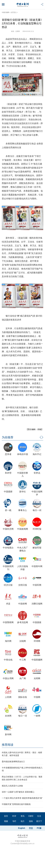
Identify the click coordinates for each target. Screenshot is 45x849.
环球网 (37, 641)
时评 (14, 816)
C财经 (30, 816)
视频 (6, 821)
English (21, 828)
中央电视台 (8, 547)
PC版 (39, 828)
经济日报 (8, 585)
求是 (8, 604)
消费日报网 (37, 604)
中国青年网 (37, 566)
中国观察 (8, 491)
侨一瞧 (8, 510)
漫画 (31, 821)
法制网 (22, 641)
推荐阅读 (7, 744)
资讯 (22, 816)
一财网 (37, 716)
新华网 (8, 734)
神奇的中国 (22, 454)
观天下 (39, 821)
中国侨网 (22, 604)
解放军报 (37, 547)
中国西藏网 (37, 660)
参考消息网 (22, 622)
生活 (39, 816)
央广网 (22, 678)
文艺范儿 (13, 12)
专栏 (14, 821)
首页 (6, 816)
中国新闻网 (22, 529)
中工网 (22, 660)
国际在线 (22, 697)
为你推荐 (7, 437)
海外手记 (37, 454)
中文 (31, 828)
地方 (22, 821)
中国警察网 (8, 622)
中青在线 (8, 660)
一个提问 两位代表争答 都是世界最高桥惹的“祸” (22, 798)
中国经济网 (8, 529)
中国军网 (37, 585)
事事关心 (22, 510)
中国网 (37, 697)
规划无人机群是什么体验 (12, 786)
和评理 (8, 473)
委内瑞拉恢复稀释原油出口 (13, 762)
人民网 (8, 697)
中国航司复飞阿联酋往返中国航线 (16, 804)
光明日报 (22, 585)
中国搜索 (37, 622)
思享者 (8, 454)
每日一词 (37, 510)
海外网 (8, 641)
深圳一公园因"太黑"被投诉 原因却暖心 (18, 792)
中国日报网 (5, 12)
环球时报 (37, 529)
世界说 (37, 473)
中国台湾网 (8, 678)
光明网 (37, 678)
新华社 (22, 491)
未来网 (8, 716)
